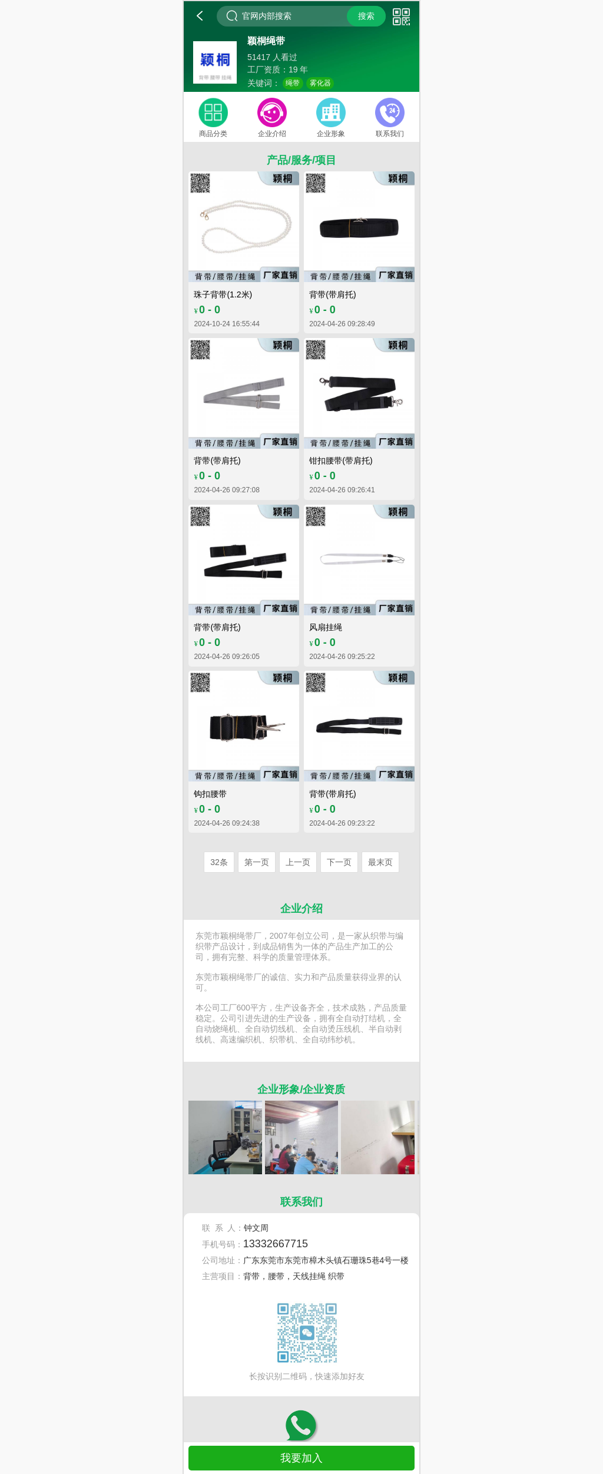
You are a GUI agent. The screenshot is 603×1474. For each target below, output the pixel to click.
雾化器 (320, 83)
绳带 (293, 83)
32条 (219, 862)
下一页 (339, 862)
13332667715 (275, 1244)
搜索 (366, 16)
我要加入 (301, 1458)
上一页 (298, 862)
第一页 (256, 862)
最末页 (380, 862)
